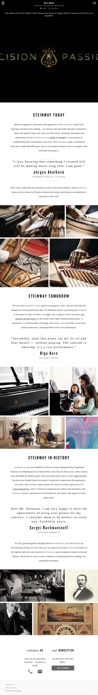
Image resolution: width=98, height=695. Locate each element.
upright (62, 138)
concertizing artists (21, 489)
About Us (9, 685)
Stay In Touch (63, 668)
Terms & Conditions (14, 691)
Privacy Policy (11, 688)
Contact (53, 8)
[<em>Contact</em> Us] (39, 673)
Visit (43, 8)
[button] (94, 3)
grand (52, 138)
